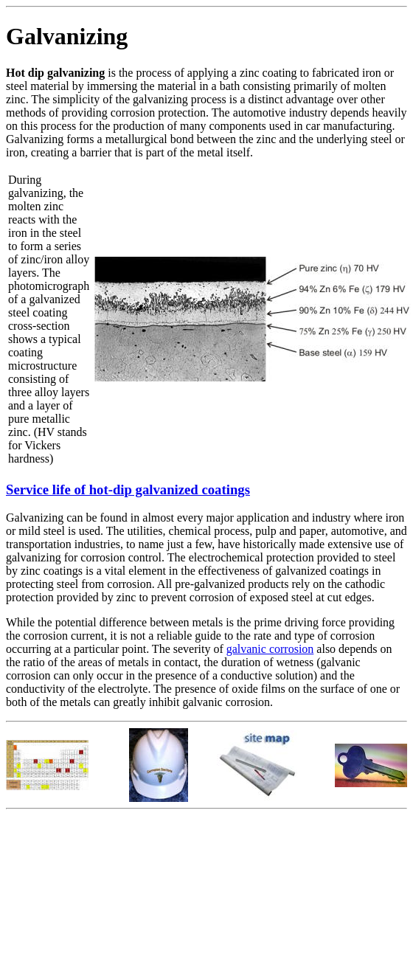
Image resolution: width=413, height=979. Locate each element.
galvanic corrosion (270, 649)
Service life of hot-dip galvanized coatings (128, 489)
